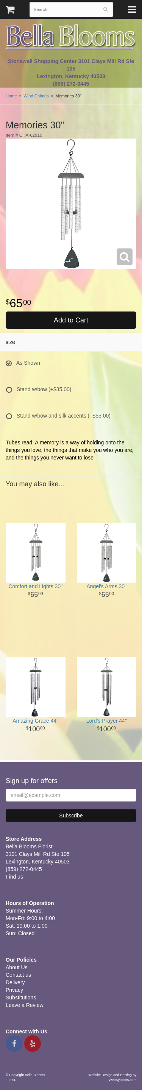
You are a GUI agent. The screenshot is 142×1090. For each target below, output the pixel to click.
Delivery (15, 982)
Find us (14, 877)
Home (11, 96)
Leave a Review (25, 1005)
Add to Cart (71, 320)
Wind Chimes (36, 96)
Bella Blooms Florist (71, 37)
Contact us (18, 975)
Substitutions (21, 997)
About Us (17, 967)
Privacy (14, 990)
